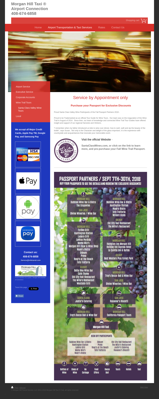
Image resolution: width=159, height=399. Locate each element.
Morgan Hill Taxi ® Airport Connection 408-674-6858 (29, 9)
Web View (144, 387)
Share (19, 296)
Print (14, 388)
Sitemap (22, 388)
